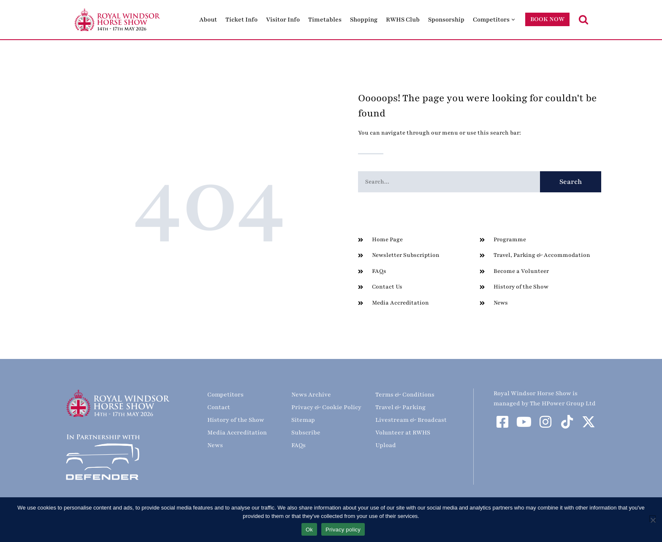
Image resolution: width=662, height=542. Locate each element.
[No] (652, 518)
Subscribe (305, 433)
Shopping (363, 20)
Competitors (225, 395)
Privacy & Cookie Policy (326, 407)
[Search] (583, 19)
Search (570, 181)
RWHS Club (403, 20)
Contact (218, 407)
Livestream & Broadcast (411, 420)
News (215, 445)
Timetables (325, 20)
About (208, 20)
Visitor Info (283, 20)
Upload (385, 445)
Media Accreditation (237, 433)
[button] (513, 19)
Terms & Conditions (404, 395)
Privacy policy (343, 529)
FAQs (298, 445)
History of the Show (235, 420)
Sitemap (303, 420)
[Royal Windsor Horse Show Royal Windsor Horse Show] (117, 20)
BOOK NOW (547, 19)
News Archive (311, 395)
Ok (309, 529)
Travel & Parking (400, 407)
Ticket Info (241, 20)
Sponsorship (446, 20)
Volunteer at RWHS (402, 433)
